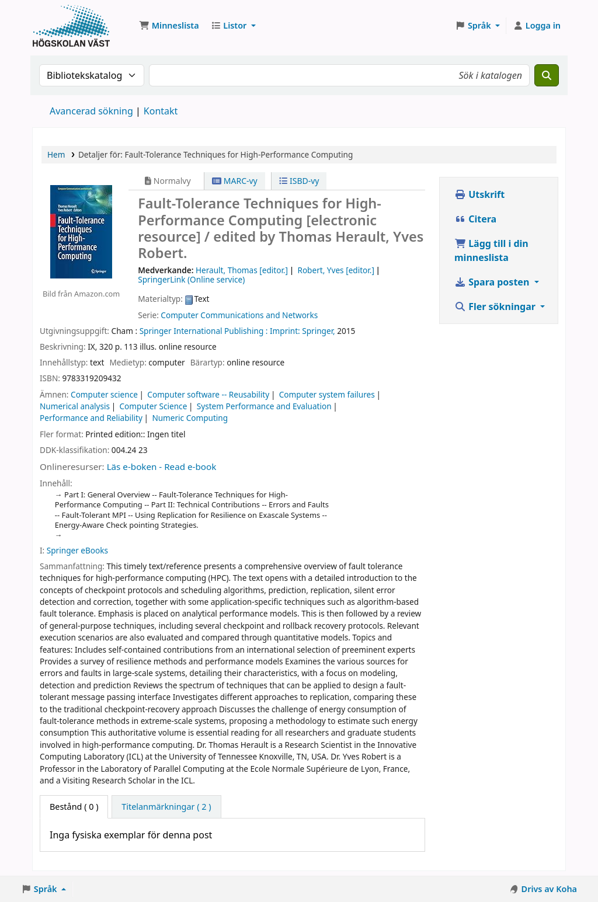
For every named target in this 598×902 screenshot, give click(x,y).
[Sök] (546, 75)
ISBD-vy (299, 180)
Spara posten (492, 282)
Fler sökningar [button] (496, 306)
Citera (475, 219)
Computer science (104, 394)
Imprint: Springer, (302, 330)
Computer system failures (327, 394)
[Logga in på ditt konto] (536, 26)
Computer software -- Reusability (208, 394)
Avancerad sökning (91, 111)
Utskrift (479, 194)
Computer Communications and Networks (239, 315)
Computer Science (153, 406)
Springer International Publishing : (204, 330)
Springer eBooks (77, 550)
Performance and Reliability (91, 417)
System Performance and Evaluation (264, 406)
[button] (169, 26)
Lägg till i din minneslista (491, 250)
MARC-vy (235, 180)
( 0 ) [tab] (74, 806)
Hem (56, 154)
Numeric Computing (190, 417)
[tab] (166, 807)
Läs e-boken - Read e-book (162, 466)
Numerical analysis (75, 406)
